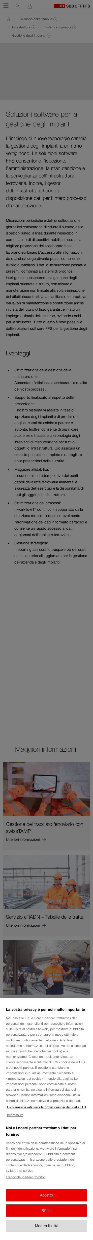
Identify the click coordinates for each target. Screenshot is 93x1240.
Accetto (46, 1201)
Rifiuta (46, 1216)
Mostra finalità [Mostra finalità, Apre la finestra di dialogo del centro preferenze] (46, 1232)
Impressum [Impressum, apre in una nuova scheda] (15, 1121)
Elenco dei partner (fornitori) (26, 1183)
